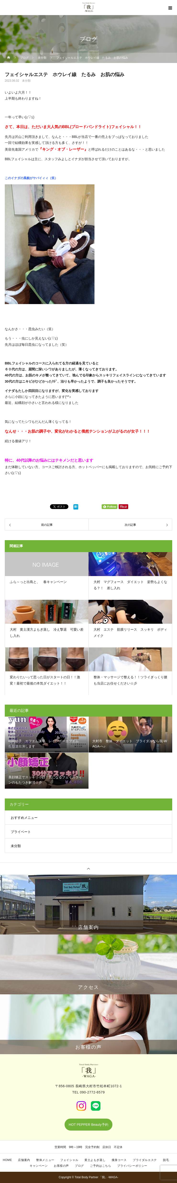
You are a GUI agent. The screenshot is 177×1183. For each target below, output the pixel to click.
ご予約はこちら (100, 1165)
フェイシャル (69, 1160)
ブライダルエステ (145, 1160)
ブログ (79, 1165)
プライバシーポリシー (132, 1165)
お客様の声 (61, 1165)
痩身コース (119, 1160)
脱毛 (166, 1160)
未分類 (26, 80)
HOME (7, 1160)
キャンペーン (39, 1165)
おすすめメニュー (24, 818)
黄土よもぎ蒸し (94, 1160)
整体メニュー (45, 1160)
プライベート (21, 832)
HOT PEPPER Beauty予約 (88, 1124)
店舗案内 (24, 1160)
